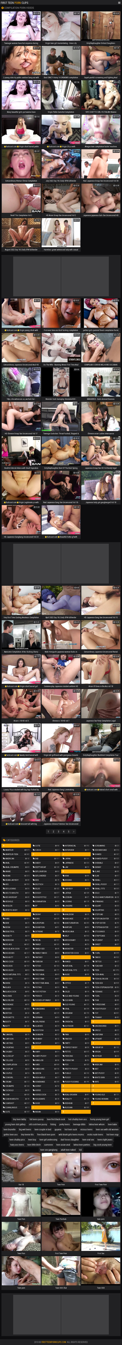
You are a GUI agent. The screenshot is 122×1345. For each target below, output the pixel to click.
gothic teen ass (11, 1134)
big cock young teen (103, 1144)
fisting (53, 1124)
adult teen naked (68, 1150)
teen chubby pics (17, 1139)
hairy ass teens (17, 1144)
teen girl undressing (48, 1139)
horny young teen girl (99, 1119)
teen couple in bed (43, 1129)
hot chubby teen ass (77, 1119)
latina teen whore (97, 1124)
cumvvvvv (48, 1144)
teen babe (112, 1124)
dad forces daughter (70, 1139)
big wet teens (25, 1129)
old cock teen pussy (38, 1124)
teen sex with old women (107, 1129)
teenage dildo (79, 1124)
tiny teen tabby (19, 1119)
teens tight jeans (105, 1139)
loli (80, 1150)
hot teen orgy (113, 1134)
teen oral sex (88, 1139)
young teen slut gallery (15, 1124)
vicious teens (86, 1129)
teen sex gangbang (48, 1150)
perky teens (64, 1124)
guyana (58, 1129)
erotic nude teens (95, 1134)
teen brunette (10, 1129)
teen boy (32, 1139)
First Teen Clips (14, 2)
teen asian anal (63, 1144)
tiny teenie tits (27, 1134)
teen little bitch (34, 1144)
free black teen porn (46, 1134)
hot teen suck (71, 1129)
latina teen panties (82, 1144)
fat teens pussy (37, 1119)
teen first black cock (56, 1119)
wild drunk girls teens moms (71, 1134)
